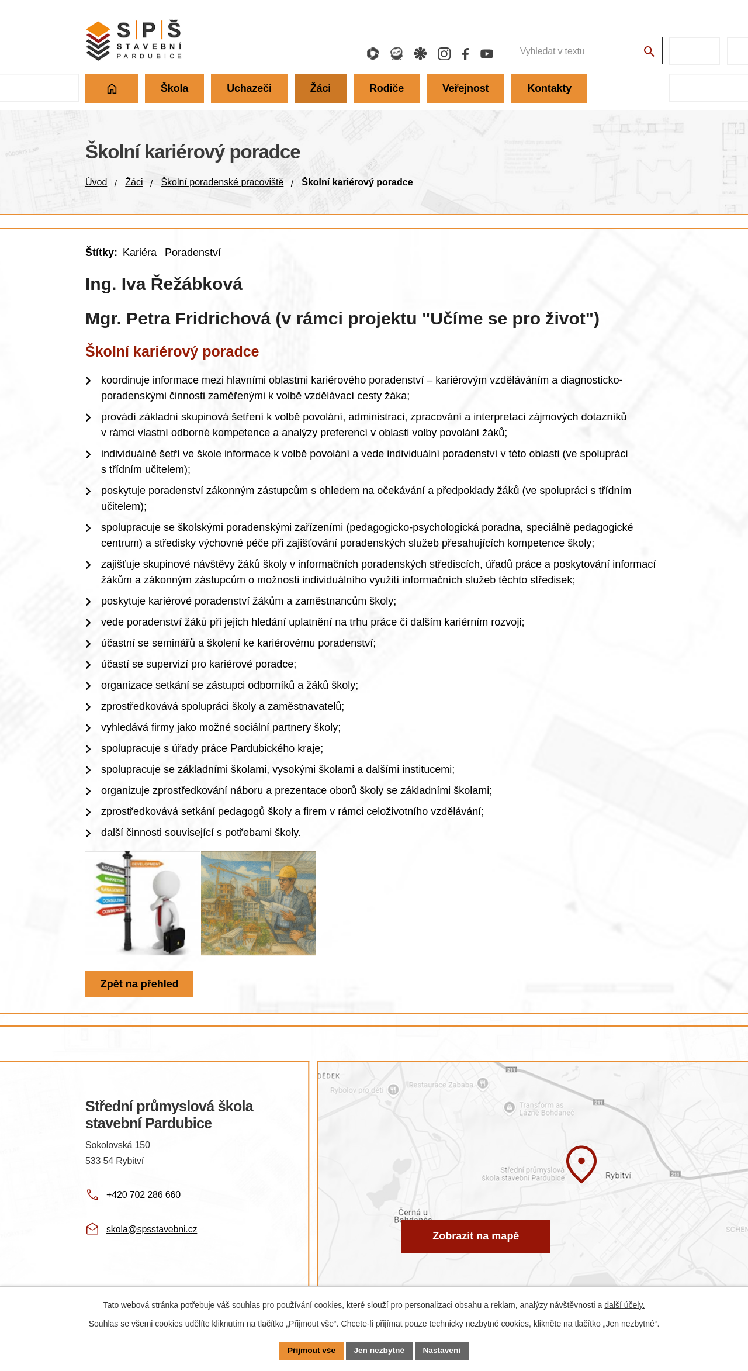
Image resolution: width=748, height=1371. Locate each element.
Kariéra (140, 252)
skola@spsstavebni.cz (151, 1241)
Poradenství (193, 252)
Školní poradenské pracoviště (222, 182)
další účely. (624, 1304)
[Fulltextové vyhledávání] (523, 51)
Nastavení (443, 1350)
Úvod (96, 182)
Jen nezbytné (380, 1350)
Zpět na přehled (140, 997)
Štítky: (101, 252)
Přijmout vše (310, 1350)
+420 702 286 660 (143, 1208)
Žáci (134, 182)
